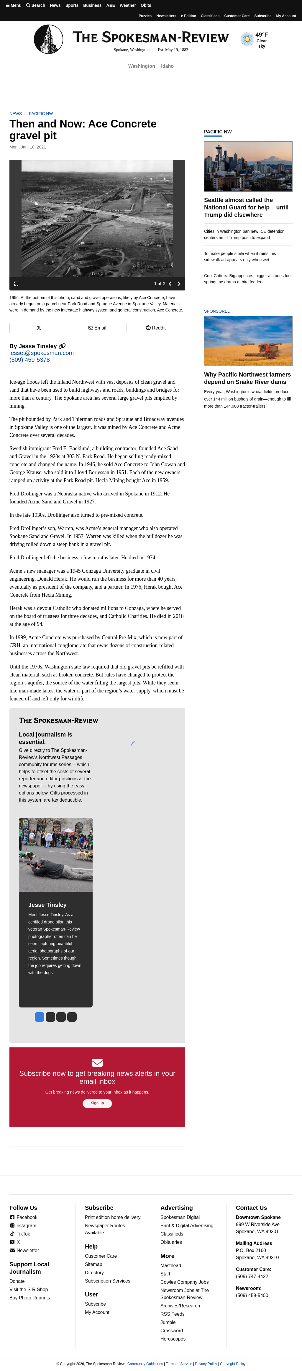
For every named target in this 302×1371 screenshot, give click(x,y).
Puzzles (145, 16)
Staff (165, 1273)
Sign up (97, 1103)
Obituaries (171, 1242)
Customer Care (237, 16)
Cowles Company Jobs (184, 1282)
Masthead (170, 1265)
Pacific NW (41, 113)
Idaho (167, 66)
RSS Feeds (172, 1314)
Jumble (168, 1322)
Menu (14, 5)
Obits (146, 5)
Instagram (22, 1225)
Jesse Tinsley (42, 346)
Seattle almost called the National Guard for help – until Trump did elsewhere (246, 207)
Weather (128, 5)
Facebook (23, 1217)
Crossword (171, 1330)
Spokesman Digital (180, 1217)
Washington (141, 66)
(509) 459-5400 (252, 1295)
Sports (71, 5)
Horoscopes (173, 1338)
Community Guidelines (145, 1364)
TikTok (19, 1233)
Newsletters (166, 16)
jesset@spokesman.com (41, 353)
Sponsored (227, 311)
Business (92, 5)
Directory (94, 1272)
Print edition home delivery (113, 1217)
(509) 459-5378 (29, 359)
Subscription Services (107, 1280)
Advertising (176, 1207)
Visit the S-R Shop (28, 1289)
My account (286, 16)
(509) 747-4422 (252, 1276)
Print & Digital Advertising (187, 1225)
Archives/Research (180, 1305)
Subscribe (262, 16)
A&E (110, 5)
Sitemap (93, 1264)
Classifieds (210, 16)
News (55, 5)
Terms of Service (179, 1364)
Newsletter (24, 1250)
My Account (97, 1312)
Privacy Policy (206, 1364)
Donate (17, 1281)
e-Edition (188, 16)
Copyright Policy (233, 1364)
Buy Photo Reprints (29, 1297)
